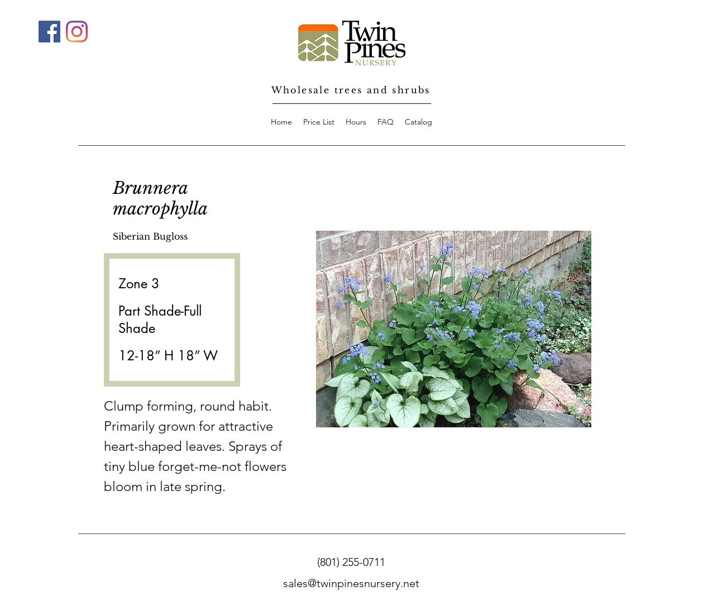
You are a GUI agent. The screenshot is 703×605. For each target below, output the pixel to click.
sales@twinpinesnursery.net (351, 583)
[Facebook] (49, 31)
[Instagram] (77, 31)
